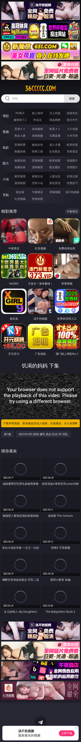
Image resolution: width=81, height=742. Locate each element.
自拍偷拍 (37, 129)
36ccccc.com (40, 88)
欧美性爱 (72, 145)
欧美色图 (54, 160)
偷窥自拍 (20, 160)
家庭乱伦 (37, 176)
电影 (6, 147)
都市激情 (20, 176)
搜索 (72, 98)
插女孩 (20, 192)
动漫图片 (72, 160)
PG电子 (20, 113)
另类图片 (72, 167)
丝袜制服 (37, 135)
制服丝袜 (20, 151)
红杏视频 (20, 199)
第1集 (7, 434)
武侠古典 (72, 176)
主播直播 (54, 135)
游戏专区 (72, 113)
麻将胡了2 (20, 120)
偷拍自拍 (37, 145)
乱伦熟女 (54, 151)
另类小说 (37, 183)
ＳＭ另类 (72, 135)
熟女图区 (54, 167)
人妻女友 (54, 176)
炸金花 (37, 120)
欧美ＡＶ (54, 129)
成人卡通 (54, 145)
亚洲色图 (37, 160)
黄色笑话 (54, 183)
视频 (6, 132)
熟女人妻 (20, 135)
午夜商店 (37, 192)
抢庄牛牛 (72, 120)
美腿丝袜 (20, 167)
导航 (6, 195)
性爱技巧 (72, 183)
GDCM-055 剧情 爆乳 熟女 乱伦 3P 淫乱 (43, 434)
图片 (6, 163)
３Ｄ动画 (72, 129)
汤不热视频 (72, 192)
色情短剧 (37, 199)
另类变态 (72, 151)
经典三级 (37, 151)
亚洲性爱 (20, 145)
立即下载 (66, 733)
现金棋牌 (54, 120)
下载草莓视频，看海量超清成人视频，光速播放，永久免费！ (40, 423)
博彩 (6, 116)
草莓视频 (54, 192)
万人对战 (54, 113)
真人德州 (37, 113)
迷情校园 (20, 183)
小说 (6, 179)
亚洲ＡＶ (20, 129)
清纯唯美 (37, 167)
